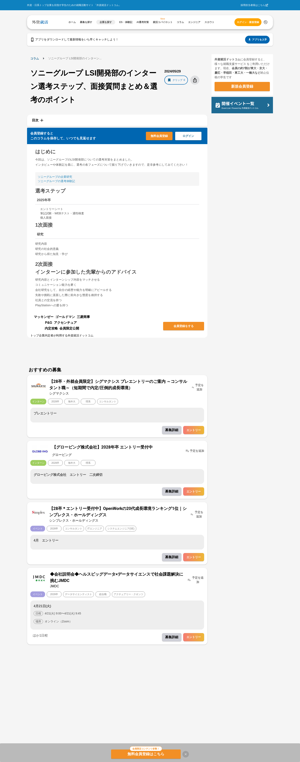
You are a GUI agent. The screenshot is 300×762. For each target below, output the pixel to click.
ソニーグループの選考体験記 (56, 181)
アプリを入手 (257, 39)
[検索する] (265, 22)
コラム (34, 58)
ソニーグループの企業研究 (55, 176)
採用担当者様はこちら (253, 5)
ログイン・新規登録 (248, 22)
